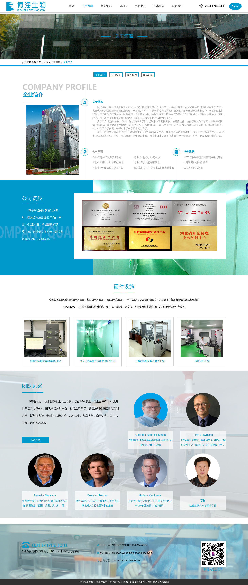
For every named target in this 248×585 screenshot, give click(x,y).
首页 (71, 5)
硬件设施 (132, 74)
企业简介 (68, 62)
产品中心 (140, 5)
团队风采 (148, 74)
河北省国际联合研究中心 (147, 157)
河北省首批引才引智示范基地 (107, 162)
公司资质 (116, 74)
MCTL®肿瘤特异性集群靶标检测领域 (203, 157)
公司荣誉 (97, 151)
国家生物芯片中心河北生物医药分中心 (154, 167)
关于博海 (87, 5)
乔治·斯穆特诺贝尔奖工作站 (107, 157)
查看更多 (35, 440)
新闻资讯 (106, 5)
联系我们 (177, 5)
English (235, 6)
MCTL (123, 5)
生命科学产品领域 (193, 167)
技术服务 (158, 5)
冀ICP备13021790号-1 (135, 582)
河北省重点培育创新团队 (147, 162)
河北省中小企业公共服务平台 (107, 167)
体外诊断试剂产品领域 (195, 162)
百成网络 (164, 582)
